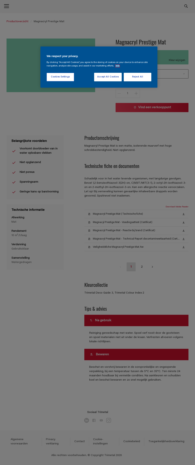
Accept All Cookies (108, 77)
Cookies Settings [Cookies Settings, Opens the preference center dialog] (60, 77)
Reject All (137, 77)
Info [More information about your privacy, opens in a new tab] (117, 66)
